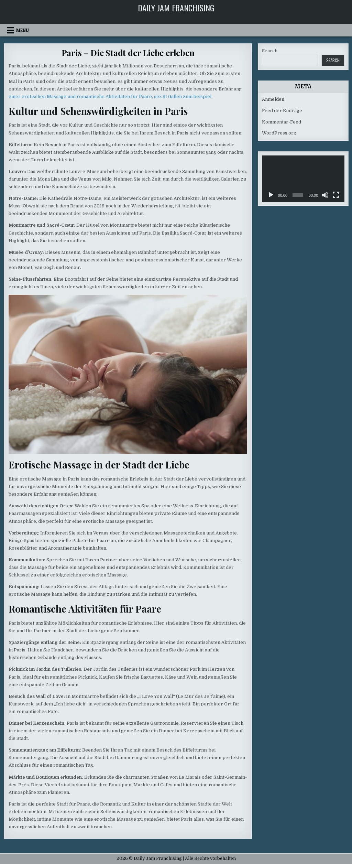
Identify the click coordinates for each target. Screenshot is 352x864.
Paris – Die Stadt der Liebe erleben (128, 52)
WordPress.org (279, 133)
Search (269, 50)
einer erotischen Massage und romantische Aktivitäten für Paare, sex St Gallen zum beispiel (110, 96)
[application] (303, 178)
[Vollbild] (335, 195)
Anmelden (273, 99)
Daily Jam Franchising (176, 7)
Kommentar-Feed (281, 122)
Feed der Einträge (282, 110)
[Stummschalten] (325, 195)
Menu (22, 30)
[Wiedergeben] (270, 195)
